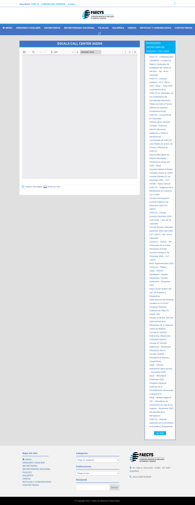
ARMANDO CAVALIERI (28, 28)
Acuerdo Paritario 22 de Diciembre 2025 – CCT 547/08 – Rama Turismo (160, 180)
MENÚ (7, 28)
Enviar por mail (52, 187)
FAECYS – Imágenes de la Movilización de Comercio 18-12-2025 (161, 191)
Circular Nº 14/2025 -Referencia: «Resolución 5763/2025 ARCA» (160, 347)
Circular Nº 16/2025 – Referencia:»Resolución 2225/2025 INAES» (159, 336)
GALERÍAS (118, 28)
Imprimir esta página (32, 187)
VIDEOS (132, 28)
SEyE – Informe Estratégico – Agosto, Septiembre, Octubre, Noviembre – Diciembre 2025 (159, 278)
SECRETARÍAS (52, 28)
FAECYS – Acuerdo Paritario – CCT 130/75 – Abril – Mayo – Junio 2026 (160, 82)
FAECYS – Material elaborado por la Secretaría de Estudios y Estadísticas (161, 423)
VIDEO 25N (154, 314)
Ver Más (160, 433)
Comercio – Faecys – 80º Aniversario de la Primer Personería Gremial (160, 245)
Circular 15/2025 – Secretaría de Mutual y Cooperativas (159, 357)
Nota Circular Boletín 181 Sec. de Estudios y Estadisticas (160, 292)
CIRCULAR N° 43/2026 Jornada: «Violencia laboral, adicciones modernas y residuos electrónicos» (159, 129)
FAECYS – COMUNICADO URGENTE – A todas (53, 4)
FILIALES (103, 28)
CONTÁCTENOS (183, 28)
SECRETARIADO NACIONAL (79, 28)
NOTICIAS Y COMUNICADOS (155, 28)
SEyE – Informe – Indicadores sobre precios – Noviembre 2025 (160, 368)
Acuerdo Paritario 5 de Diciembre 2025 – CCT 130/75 (159, 256)
